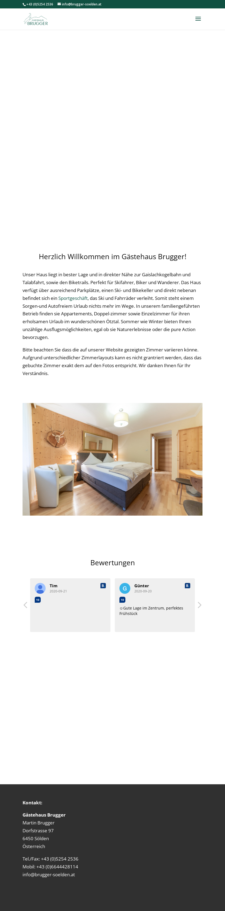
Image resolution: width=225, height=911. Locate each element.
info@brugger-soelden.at (49, 874)
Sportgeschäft (73, 298)
